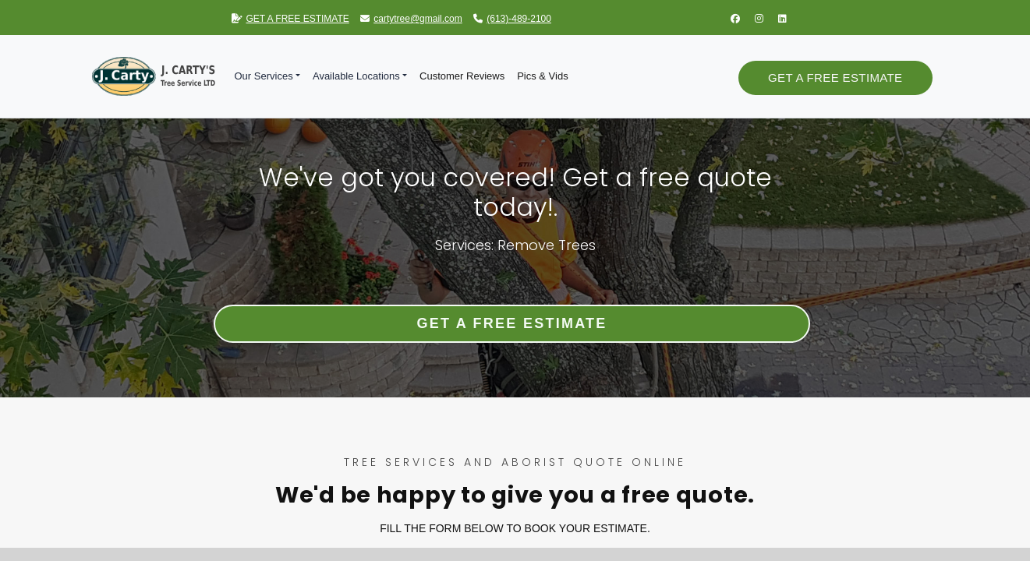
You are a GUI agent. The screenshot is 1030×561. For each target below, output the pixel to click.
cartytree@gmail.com (411, 18)
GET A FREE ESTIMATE (290, 18)
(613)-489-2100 (512, 18)
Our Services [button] (264, 76)
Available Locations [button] (356, 76)
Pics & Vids (542, 76)
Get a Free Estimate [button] (835, 77)
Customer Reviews (461, 76)
